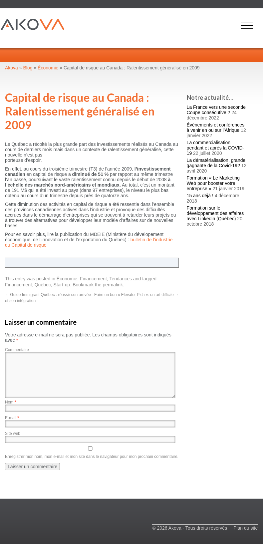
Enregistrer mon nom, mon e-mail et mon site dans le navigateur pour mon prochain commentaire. (91, 456)
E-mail (12, 418)
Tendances (120, 278)
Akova (11, 67)
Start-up (62, 284)
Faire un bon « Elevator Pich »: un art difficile (136, 294)
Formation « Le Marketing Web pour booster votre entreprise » (213, 183)
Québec (43, 284)
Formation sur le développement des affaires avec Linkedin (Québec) (215, 213)
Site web (12, 433)
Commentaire (17, 349)
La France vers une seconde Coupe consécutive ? (216, 109)
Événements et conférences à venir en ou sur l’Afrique (216, 127)
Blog (28, 67)
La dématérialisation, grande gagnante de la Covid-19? (216, 163)
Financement (93, 278)
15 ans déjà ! (200, 195)
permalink (113, 284)
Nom (10, 402)
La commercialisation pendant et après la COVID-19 (215, 148)
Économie (67, 278)
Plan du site (245, 528)
